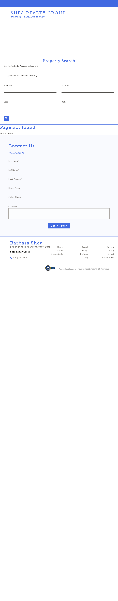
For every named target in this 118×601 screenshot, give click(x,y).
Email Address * (15, 179)
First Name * (13, 161)
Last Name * (13, 170)
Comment (12, 206)
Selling (110, 250)
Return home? (7, 133)
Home (60, 247)
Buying (110, 247)
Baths (63, 102)
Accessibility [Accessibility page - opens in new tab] (57, 254)
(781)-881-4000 (20, 258)
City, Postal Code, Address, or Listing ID (21, 66)
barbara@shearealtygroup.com (30, 247)
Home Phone (14, 188)
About (111, 254)
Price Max (65, 85)
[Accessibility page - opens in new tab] (50, 269)
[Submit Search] (6, 118)
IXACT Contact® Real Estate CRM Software (88, 269)
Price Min (8, 85)
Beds (6, 102)
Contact (59, 250)
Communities (107, 257)
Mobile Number (15, 197)
